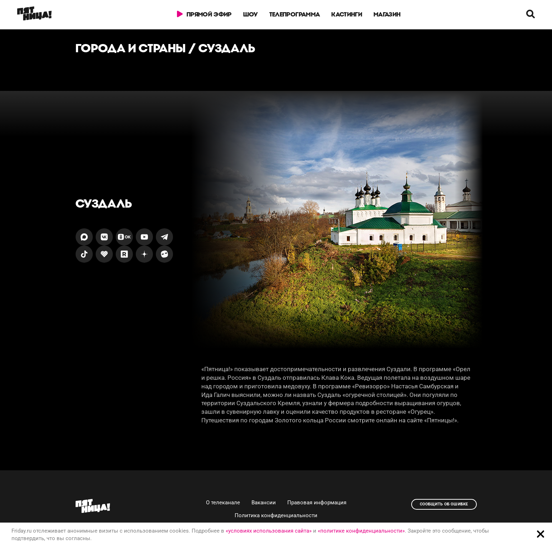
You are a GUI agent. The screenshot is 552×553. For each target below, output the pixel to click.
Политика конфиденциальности (276, 515)
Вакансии (263, 502)
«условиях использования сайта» (269, 531)
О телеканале (223, 502)
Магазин (387, 14)
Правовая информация (316, 502)
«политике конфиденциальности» (361, 531)
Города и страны (131, 48)
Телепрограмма (294, 14)
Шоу (250, 14)
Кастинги (347, 14)
